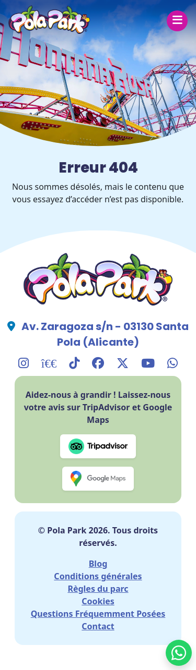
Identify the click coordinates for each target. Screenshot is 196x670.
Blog (98, 563)
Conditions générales (98, 576)
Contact (98, 626)
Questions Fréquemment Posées (98, 614)
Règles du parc (97, 588)
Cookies (98, 601)
